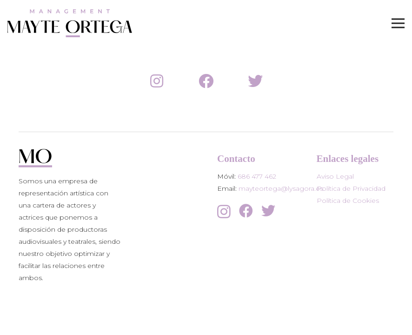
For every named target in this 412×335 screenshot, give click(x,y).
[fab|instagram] (156, 82)
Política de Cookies (348, 200)
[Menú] (398, 23)
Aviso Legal (335, 176)
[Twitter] (268, 211)
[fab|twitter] (255, 82)
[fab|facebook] (206, 82)
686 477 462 (257, 176)
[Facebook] (246, 211)
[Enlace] (69, 23)
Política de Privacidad (351, 188)
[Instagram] (224, 211)
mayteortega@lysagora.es (281, 188)
